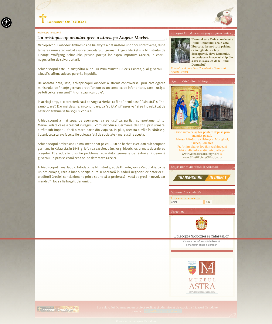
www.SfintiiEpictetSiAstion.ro (202, 157)
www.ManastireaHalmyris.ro (201, 154)
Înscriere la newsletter (186, 198)
